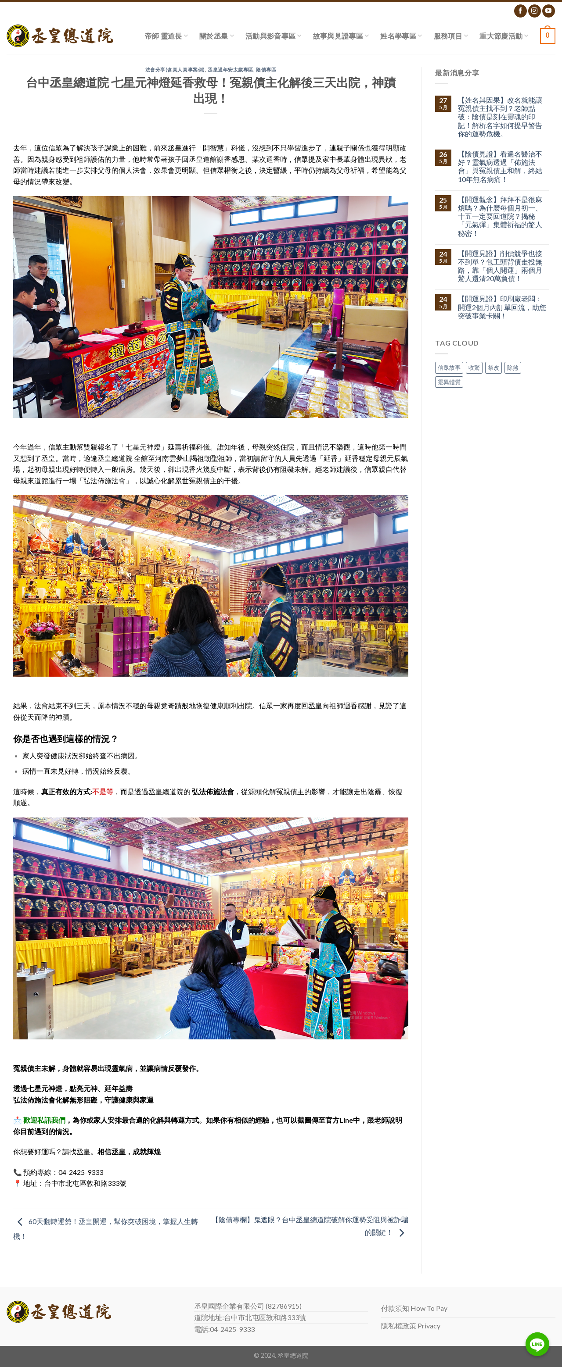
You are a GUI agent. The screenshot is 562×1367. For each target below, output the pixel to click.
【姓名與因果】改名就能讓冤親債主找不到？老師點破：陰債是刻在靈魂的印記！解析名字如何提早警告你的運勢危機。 (500, 117)
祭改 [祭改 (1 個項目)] (493, 367)
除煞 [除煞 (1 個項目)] (513, 367)
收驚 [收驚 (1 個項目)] (474, 367)
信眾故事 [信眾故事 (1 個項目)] (449, 367)
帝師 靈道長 (166, 36)
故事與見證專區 (341, 36)
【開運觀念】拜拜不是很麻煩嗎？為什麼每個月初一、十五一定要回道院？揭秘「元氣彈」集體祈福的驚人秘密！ (500, 216)
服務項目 (451, 36)
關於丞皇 (216, 36)
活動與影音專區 (273, 36)
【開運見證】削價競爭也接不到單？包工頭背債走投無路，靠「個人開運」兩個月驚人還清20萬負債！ (500, 266)
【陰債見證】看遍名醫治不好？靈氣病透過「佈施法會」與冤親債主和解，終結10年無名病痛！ (500, 166)
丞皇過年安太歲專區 (230, 69)
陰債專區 (266, 69)
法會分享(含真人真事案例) (175, 69)
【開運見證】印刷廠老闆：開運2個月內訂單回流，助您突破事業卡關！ (502, 306)
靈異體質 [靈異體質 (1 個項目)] (449, 381)
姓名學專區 (401, 36)
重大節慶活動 (503, 36)
